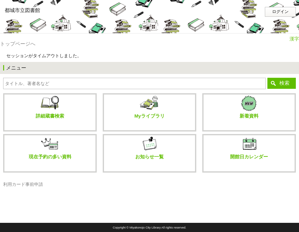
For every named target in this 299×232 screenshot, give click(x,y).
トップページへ (17, 43)
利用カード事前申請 (23, 184)
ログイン (280, 11)
